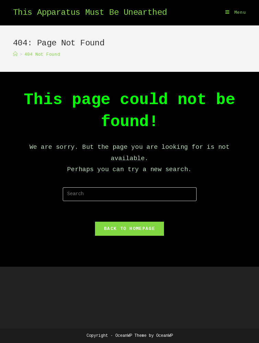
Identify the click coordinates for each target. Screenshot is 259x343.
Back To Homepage (129, 228)
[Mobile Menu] (235, 12)
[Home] (15, 54)
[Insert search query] (130, 194)
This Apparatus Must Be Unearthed (90, 12)
